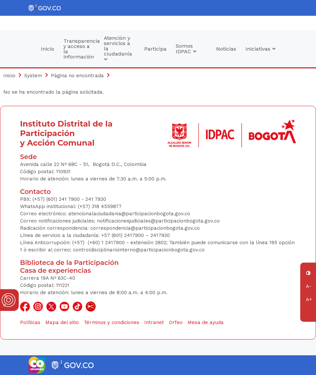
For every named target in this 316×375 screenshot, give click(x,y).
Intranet (154, 322)
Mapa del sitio (62, 322)
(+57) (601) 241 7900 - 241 (63, 199)
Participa (155, 49)
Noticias (226, 49)
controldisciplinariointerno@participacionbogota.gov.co (139, 250)
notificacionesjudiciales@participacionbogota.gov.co (158, 221)
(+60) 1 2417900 (107, 243)
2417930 (160, 235)
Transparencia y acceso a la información (81, 49)
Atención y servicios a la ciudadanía (118, 48)
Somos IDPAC (186, 49)
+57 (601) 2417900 (123, 235)
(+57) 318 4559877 (100, 206)
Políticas (30, 322)
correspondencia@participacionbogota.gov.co (145, 228)
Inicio (47, 49)
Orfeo (176, 322)
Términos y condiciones (111, 322)
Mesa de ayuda (206, 322)
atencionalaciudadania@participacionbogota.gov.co (130, 214)
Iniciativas (260, 49)
